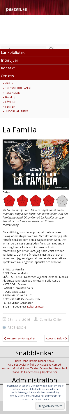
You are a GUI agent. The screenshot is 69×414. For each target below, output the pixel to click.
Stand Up (10, 97)
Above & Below (56, 338)
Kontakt (8, 67)
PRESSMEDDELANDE (18, 88)
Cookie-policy (42, 399)
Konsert (6, 368)
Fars (10, 364)
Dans (25, 361)
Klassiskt (45, 364)
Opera (44, 368)
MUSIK (9, 83)
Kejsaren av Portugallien (20, 338)
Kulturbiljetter (36, 306)
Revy (57, 368)
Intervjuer (9, 60)
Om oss (7, 75)
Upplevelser (49, 372)
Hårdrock (33, 364)
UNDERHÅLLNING (16, 111)
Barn (18, 361)
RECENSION (12, 92)
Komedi (56, 364)
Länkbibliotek (13, 52)
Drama (33, 361)
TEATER (10, 106)
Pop (51, 368)
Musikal (17, 368)
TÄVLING (10, 102)
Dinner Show (46, 361)
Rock (64, 368)
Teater (34, 368)
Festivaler (20, 364)
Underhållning (32, 372)
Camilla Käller (51, 319)
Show (25, 368)
